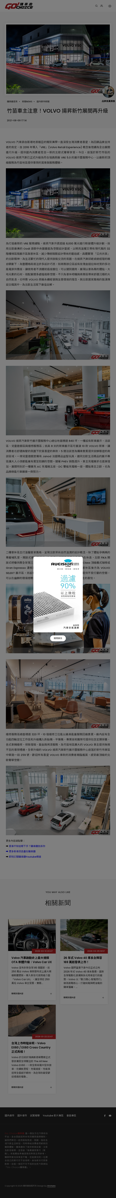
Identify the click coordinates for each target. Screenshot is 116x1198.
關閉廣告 (58, 638)
